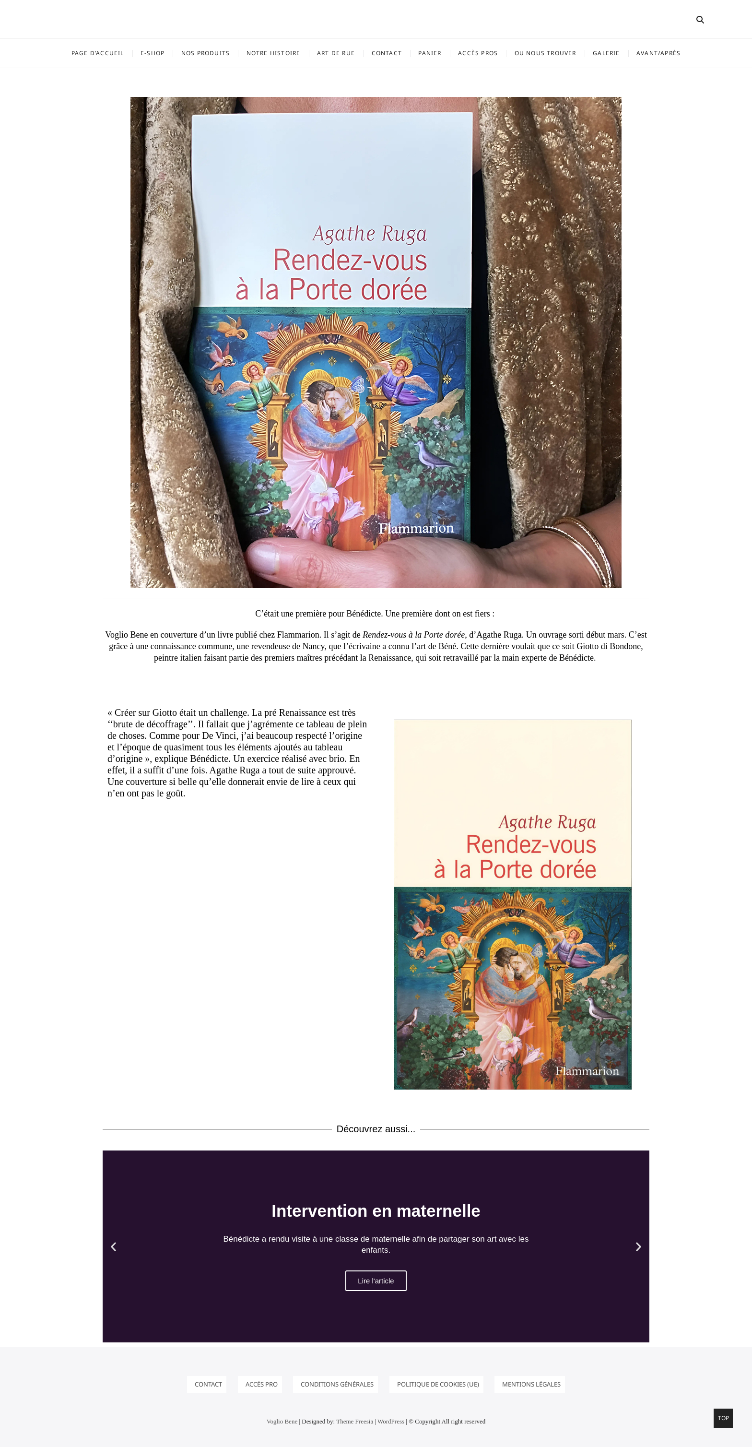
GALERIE (606, 53)
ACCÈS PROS (478, 53)
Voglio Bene (282, 1421)
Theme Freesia (354, 1421)
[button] (113, 1247)
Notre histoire (274, 53)
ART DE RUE (336, 53)
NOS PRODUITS (205, 53)
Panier (429, 53)
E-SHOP (152, 53)
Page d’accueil (97, 53)
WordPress (390, 1421)
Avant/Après (658, 53)
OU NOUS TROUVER (545, 53)
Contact (387, 53)
